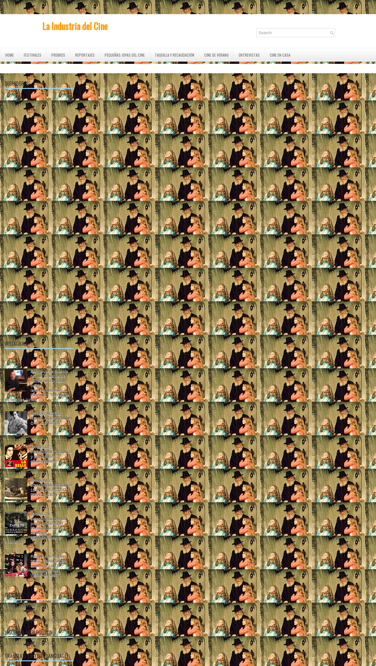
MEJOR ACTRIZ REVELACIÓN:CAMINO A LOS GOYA (51, 418)
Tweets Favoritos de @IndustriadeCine (23, 608)
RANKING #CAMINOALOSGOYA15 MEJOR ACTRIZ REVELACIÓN (51, 487)
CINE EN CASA (280, 55)
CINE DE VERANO (216, 55)
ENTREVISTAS (249, 55)
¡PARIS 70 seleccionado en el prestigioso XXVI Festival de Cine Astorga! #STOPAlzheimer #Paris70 (36, 528)
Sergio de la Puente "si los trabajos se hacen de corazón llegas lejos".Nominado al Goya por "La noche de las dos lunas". (37, 385)
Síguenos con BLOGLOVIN (29, 643)
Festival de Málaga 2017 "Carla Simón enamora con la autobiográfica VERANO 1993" (48, 565)
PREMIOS (58, 55)
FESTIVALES (32, 55)
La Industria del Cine (74, 26)
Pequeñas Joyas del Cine (125, 55)
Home (9, 55)
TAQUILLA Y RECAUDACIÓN (174, 55)
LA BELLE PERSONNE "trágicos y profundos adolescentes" (51, 454)
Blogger (58, 619)
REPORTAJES (85, 55)
